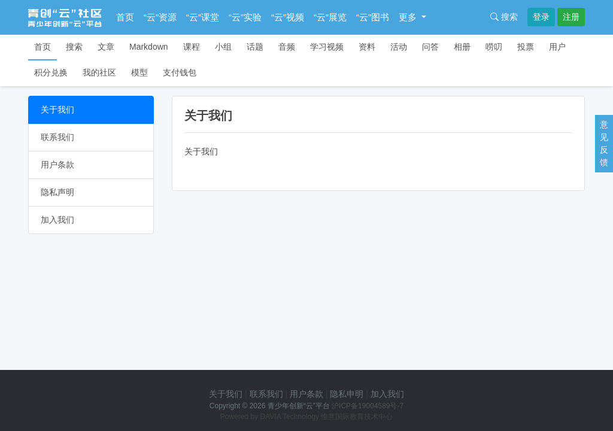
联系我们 (57, 137)
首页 (125, 17)
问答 (430, 46)
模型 (139, 72)
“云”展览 (330, 17)
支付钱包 (179, 72)
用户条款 (57, 164)
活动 (398, 46)
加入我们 (57, 219)
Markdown (148, 46)
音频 (286, 46)
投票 (525, 46)
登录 (541, 17)
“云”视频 (287, 17)
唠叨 (493, 46)
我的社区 (99, 72)
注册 (571, 17)
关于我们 (57, 109)
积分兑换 (51, 72)
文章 (106, 46)
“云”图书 (372, 17)
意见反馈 (604, 143)
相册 (462, 46)
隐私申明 (346, 394)
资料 (367, 46)
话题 (255, 46)
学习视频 (327, 46)
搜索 (504, 17)
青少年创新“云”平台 (299, 406)
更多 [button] (409, 17)
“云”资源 (160, 17)
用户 (557, 46)
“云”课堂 (202, 17)
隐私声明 (57, 192)
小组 (223, 46)
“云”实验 (245, 17)
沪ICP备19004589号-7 (367, 406)
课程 (191, 46)
